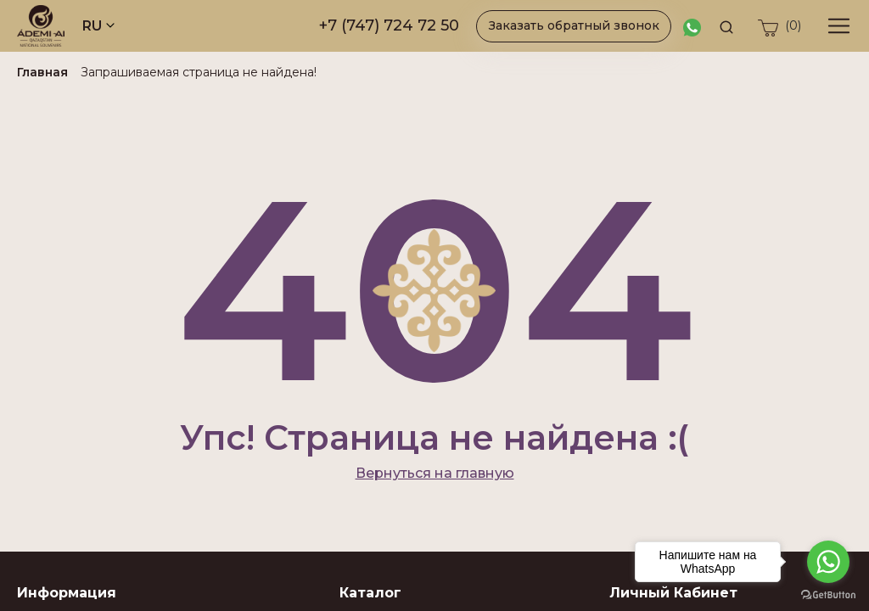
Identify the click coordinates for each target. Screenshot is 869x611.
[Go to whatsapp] (828, 562)
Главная (42, 72)
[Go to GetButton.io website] (828, 594)
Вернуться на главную (435, 473)
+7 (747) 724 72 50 (389, 25)
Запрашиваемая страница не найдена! (199, 72)
